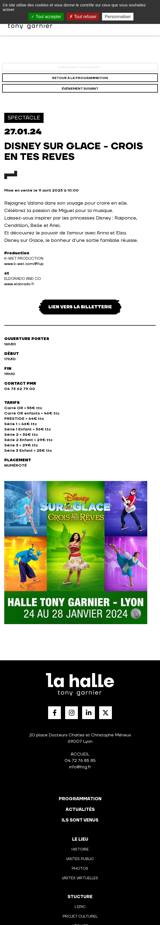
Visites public (80, 859)
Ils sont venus (80, 820)
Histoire (80, 849)
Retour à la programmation (80, 78)
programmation (80, 799)
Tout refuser (82, 16)
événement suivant (80, 89)
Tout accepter (46, 16)
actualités (80, 809)
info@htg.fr (80, 767)
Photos (80, 868)
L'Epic (80, 907)
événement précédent (80, 67)
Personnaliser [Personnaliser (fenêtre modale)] (118, 16)
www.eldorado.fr (19, 284)
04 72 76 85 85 (80, 760)
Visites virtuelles (80, 878)
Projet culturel (80, 916)
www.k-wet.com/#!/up (24, 264)
